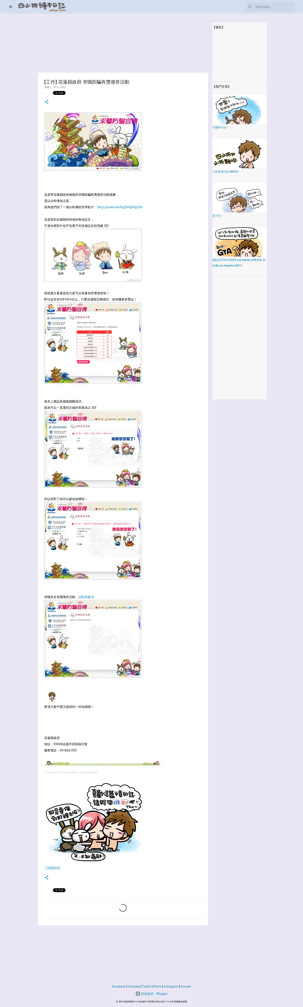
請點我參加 (86, 597)
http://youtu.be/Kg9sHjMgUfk (120, 207)
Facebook (118, 986)
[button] (46, 102)
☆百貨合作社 (53, 868)
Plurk (157, 986)
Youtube (134, 986)
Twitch (147, 986)
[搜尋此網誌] (274, 6)
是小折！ (217, 215)
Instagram (171, 986)
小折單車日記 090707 (225, 171)
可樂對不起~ (220, 127)
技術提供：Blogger (151, 993)
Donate (186, 986)
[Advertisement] (122, 41)
